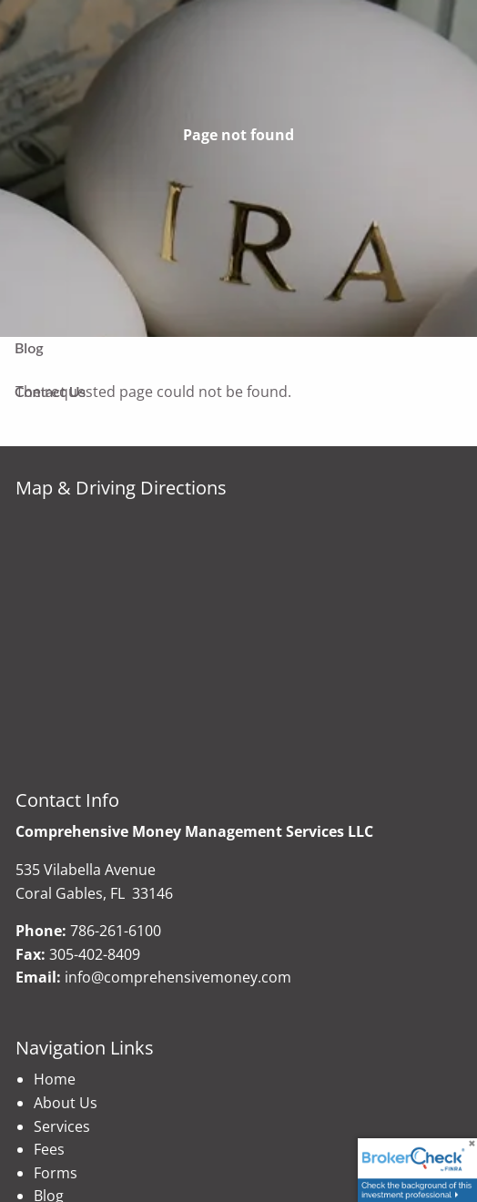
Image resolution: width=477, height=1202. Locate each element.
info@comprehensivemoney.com (178, 977)
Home (55, 1079)
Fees (49, 1149)
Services (62, 1126)
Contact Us (50, 391)
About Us (65, 1103)
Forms (55, 1173)
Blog (29, 347)
